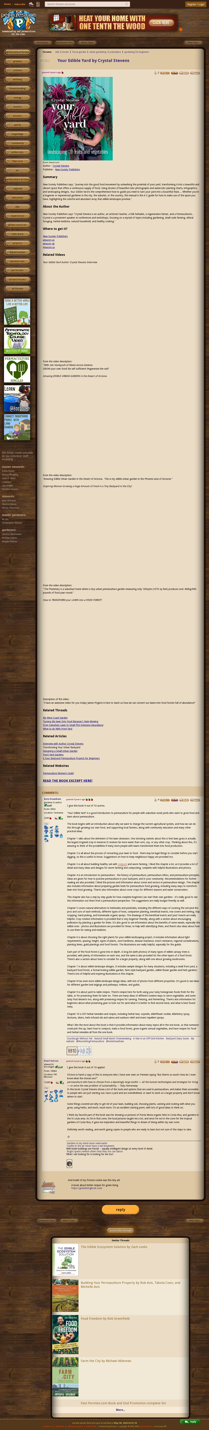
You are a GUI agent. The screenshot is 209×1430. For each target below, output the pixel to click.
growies (17, 61)
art (17, 170)
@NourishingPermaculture (90, 1041)
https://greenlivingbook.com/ (86, 1188)
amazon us (48, 240)
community (17, 143)
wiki (57, 52)
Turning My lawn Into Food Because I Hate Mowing (70, 721)
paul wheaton (146, 1426)
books (65, 52)
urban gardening (97, 52)
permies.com (17, 261)
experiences (17, 216)
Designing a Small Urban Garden (60, 751)
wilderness (17, 152)
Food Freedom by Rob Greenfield (105, 1318)
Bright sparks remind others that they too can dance (95, 1151)
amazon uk (49, 243)
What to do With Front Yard (57, 728)
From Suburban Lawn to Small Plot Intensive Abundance (73, 725)
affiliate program (75, 1426)
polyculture (115, 52)
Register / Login (195, 4)
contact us (48, 1426)
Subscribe (19, 4)
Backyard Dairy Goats (177, 1038)
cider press (18, 234)
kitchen (17, 116)
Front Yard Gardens (53, 754)
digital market (17, 252)
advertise (60, 1426)
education (17, 197)
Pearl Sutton (51, 1061)
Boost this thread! (120, 1230)
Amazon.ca (49, 247)
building (17, 79)
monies (17, 107)
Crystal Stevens (61, 165)
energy (17, 98)
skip (17, 207)
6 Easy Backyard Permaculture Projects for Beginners (71, 758)
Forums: (47, 52)
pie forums (17, 270)
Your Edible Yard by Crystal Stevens (93, 60)
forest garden (79, 52)
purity (17, 125)
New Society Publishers (67, 169)
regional (17, 188)
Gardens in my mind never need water (87, 1143)
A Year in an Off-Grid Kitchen (148, 1038)
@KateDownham (115, 1041)
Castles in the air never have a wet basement (90, 1145)
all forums (17, 288)
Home (7, 4)
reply (120, 1209)
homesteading (17, 88)
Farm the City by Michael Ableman (106, 1361)
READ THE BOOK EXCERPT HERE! (67, 781)
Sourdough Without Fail (79, 1038)
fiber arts (17, 161)
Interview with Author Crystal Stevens (63, 743)
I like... (47, 824)
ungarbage (17, 134)
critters (17, 70)
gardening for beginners (136, 52)
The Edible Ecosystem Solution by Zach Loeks (114, 1247)
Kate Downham (52, 799)
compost (122, 864)
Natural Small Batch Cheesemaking (112, 1038)
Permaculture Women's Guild (58, 773)
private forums (17, 279)
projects (17, 243)
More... (120, 1410)
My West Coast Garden (55, 717)
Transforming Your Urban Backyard (61, 747)
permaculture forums (17, 52)
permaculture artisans (17, 179)
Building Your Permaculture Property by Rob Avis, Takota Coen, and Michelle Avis (130, 1285)
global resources (17, 225)
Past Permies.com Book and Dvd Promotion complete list (123, 1403)
